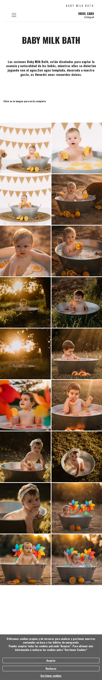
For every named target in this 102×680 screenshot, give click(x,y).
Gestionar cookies (51, 675)
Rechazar (51, 668)
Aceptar (51, 660)
